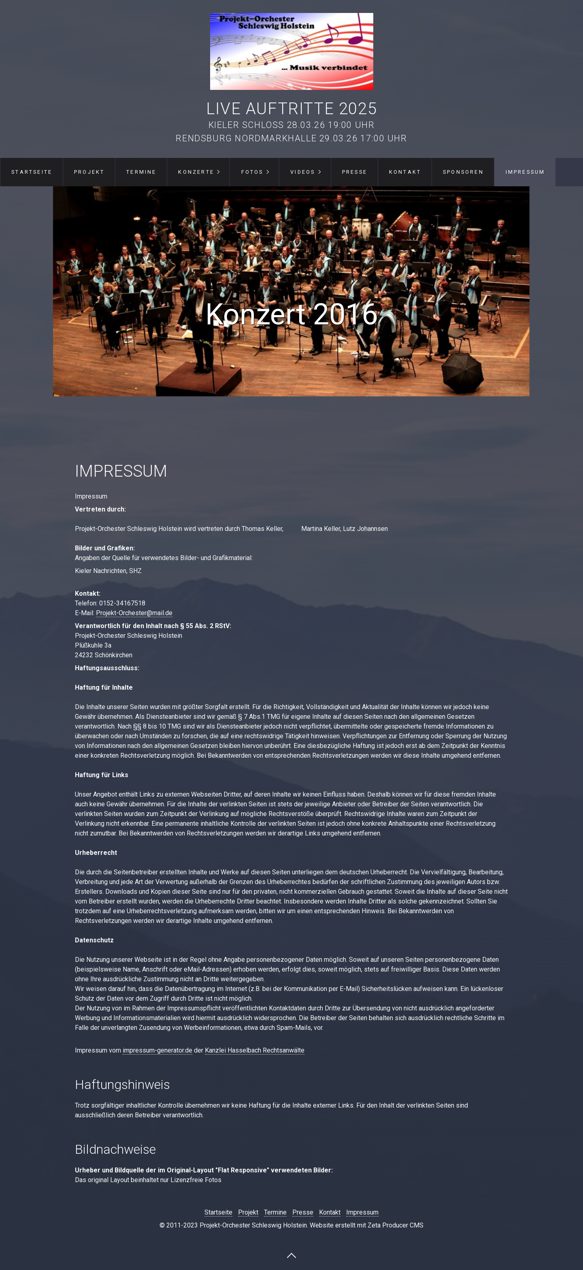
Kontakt (405, 172)
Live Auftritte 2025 (291, 108)
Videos (302, 172)
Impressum (525, 172)
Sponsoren (463, 172)
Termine (141, 172)
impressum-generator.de (157, 1050)
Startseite (31, 172)
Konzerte (196, 172)
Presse (354, 172)
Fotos (252, 172)
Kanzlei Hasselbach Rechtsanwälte (254, 1050)
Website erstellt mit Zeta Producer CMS (366, 1225)
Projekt (89, 172)
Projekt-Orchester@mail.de (134, 613)
